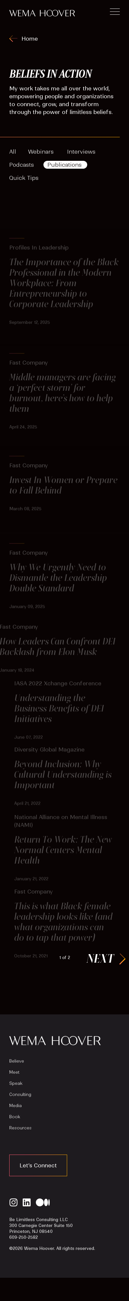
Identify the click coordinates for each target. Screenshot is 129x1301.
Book (14, 1116)
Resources (20, 1127)
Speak (15, 1083)
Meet (14, 1072)
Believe (16, 1061)
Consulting (20, 1094)
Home (29, 38)
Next (100, 958)
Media (15, 1105)
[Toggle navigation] (115, 13)
